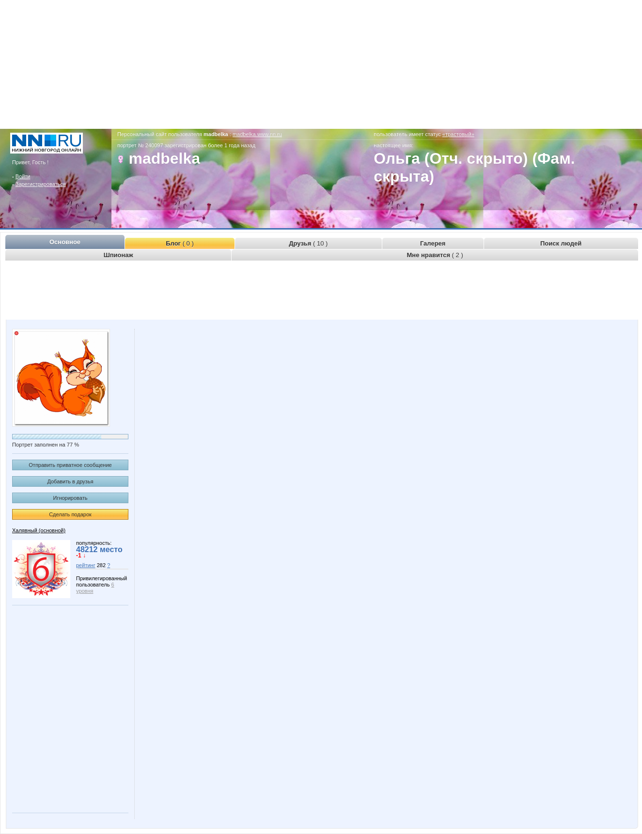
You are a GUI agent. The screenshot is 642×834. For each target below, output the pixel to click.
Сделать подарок (70, 514)
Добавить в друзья (70, 481)
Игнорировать (70, 498)
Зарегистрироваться (41, 184)
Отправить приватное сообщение (70, 465)
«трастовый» (458, 134)
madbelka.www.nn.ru (257, 134)
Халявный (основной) (38, 530)
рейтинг (85, 565)
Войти (23, 176)
